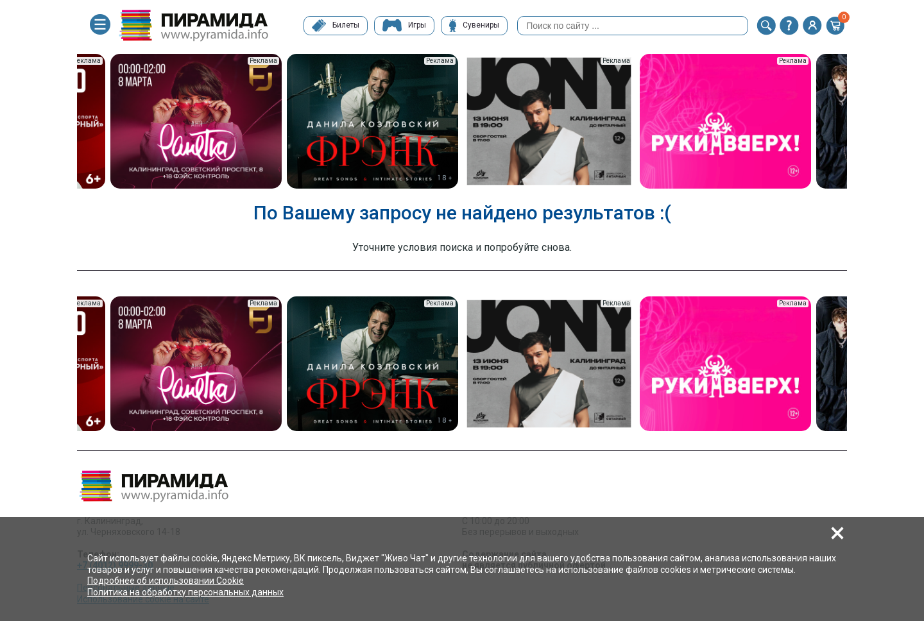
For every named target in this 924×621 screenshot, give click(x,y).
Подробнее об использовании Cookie (165, 580)
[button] (766, 25)
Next (856, 122)
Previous (67, 122)
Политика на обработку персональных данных (185, 592)
